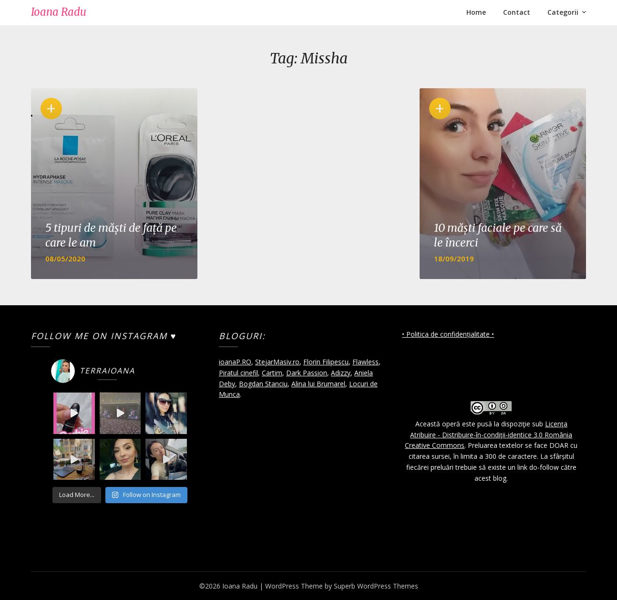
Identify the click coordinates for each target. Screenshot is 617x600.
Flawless (365, 361)
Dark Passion (306, 372)
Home (476, 12)
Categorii (562, 12)
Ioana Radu (58, 12)
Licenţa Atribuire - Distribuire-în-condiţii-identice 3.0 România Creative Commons (488, 434)
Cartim (272, 372)
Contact (516, 12)
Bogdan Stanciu (263, 383)
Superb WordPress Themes (376, 585)
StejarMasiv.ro (277, 361)
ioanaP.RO (235, 361)
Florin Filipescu (326, 361)
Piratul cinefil (238, 372)
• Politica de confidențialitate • (448, 334)
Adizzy (340, 372)
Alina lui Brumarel (318, 383)
